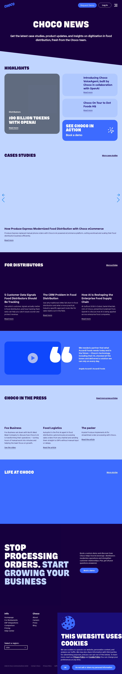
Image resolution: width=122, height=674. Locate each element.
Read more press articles (107, 398)
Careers (36, 620)
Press (35, 623)
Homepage (9, 617)
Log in (105, 5)
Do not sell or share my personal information (93, 667)
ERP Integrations (11, 623)
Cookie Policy (94, 657)
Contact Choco (35, 666)
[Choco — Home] (9, 5)
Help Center (9, 631)
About (35, 617)
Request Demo (87, 5)
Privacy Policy (79, 657)
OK (65, 667)
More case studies (110, 156)
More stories (112, 472)
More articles (112, 265)
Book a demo (89, 570)
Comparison (9, 625)
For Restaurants (11, 620)
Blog (35, 625)
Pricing (7, 628)
